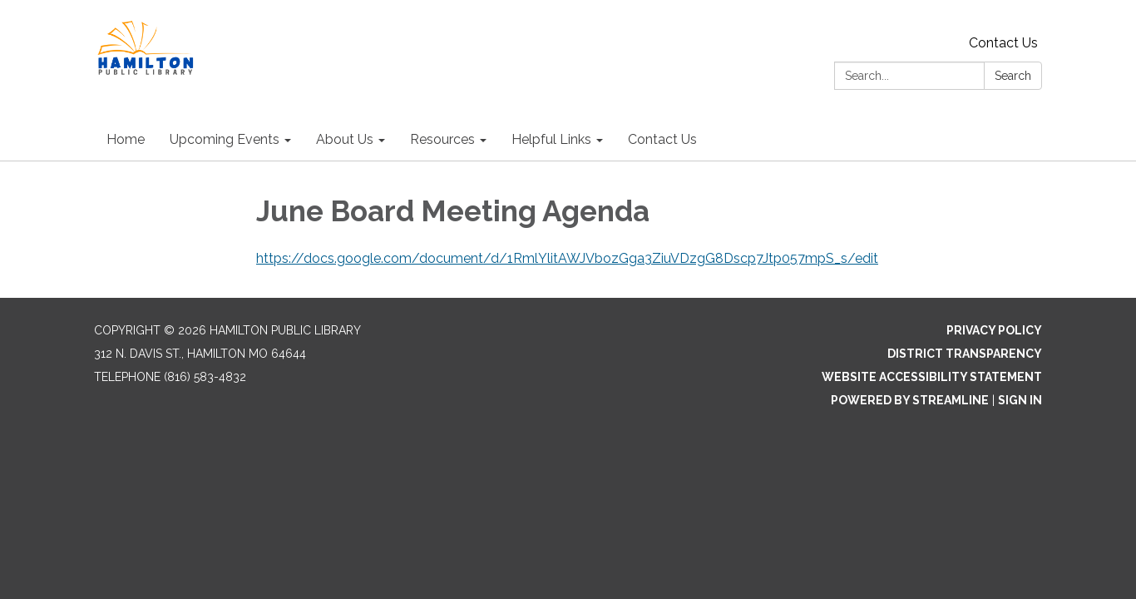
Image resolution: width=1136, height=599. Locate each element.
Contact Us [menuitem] (662, 139)
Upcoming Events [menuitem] (224, 139)
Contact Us (1003, 43)
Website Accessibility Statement (932, 377)
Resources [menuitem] (442, 139)
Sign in (1020, 400)
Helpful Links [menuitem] (551, 139)
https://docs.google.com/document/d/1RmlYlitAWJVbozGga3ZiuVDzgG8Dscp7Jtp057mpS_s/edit (567, 258)
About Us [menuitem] (344, 139)
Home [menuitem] (125, 139)
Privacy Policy (994, 330)
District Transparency (964, 353)
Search (1013, 75)
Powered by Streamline (910, 400)
